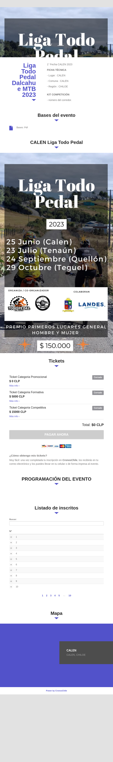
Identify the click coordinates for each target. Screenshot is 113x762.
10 (17, 648)
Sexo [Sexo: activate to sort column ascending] (47, 531)
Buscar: (56, 522)
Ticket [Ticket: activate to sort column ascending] (61, 531)
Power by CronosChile (56, 758)
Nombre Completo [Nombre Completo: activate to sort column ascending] (27, 533)
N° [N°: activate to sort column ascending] (10, 531)
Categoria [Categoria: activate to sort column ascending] (82, 531)
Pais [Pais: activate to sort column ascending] (96, 531)
